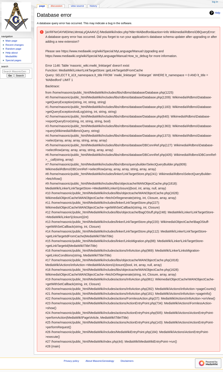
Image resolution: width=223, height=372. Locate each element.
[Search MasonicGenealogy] (16, 71)
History (93, 6)
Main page (11, 40)
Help (214, 13)
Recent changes (14, 45)
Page (42, 6)
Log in (215, 1)
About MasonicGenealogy (100, 361)
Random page (13, 48)
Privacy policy (71, 361)
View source (77, 6)
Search (4, 66)
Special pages (13, 60)
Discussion (56, 6)
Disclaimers (127, 361)
